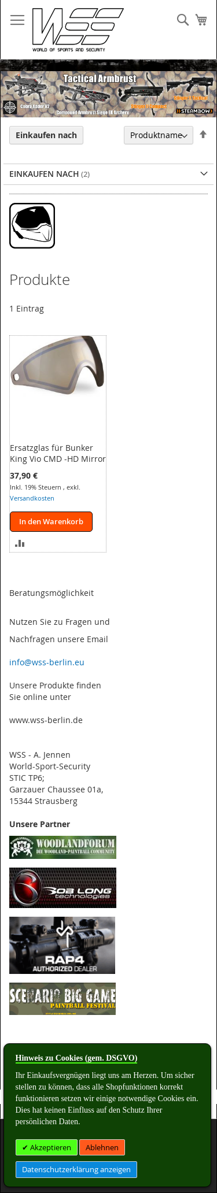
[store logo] (78, 29)
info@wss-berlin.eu (46, 662)
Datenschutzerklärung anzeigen (76, 1169)
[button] (20, 542)
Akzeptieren (49, 1147)
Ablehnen (102, 1147)
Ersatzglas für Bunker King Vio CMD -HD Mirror (58, 453)
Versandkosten (32, 498)
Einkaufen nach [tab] (46, 134)
